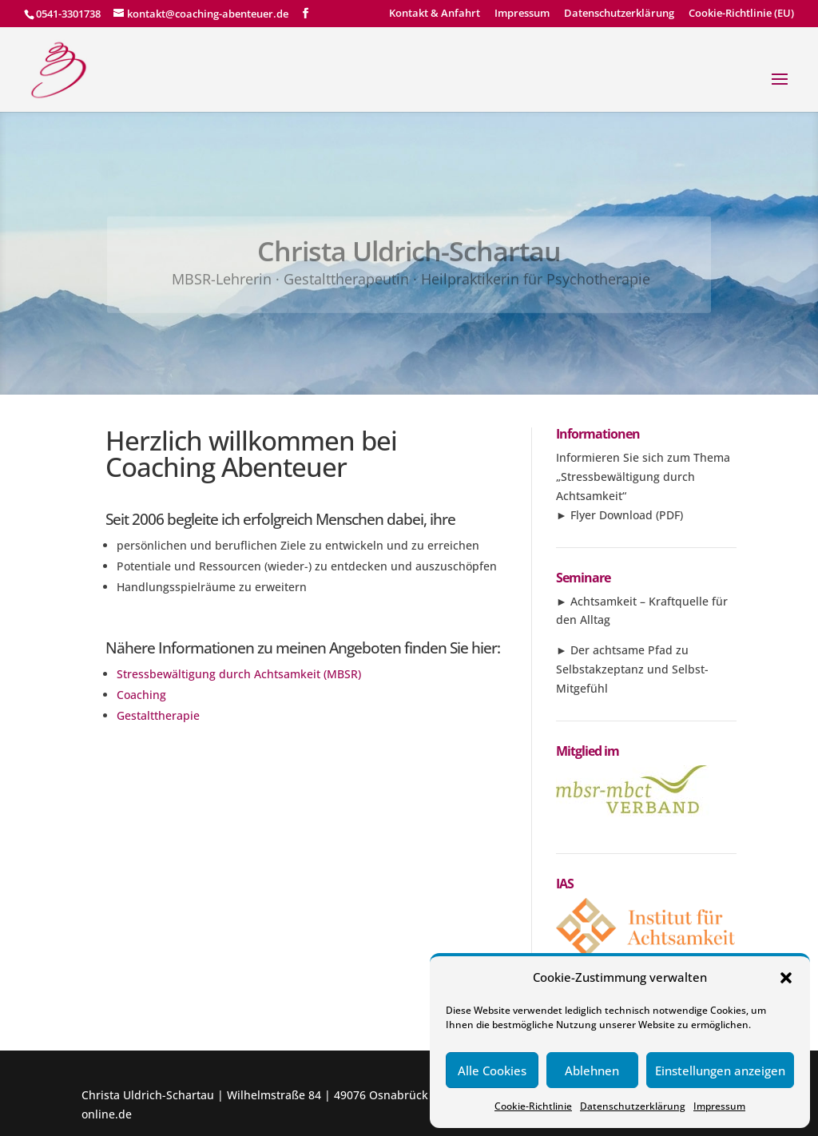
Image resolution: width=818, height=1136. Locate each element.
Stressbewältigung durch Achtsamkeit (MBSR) (239, 673)
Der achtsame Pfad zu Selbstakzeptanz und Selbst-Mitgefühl (632, 669)
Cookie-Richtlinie (533, 1106)
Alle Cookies (492, 1070)
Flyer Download (611, 514)
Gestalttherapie (158, 715)
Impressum (719, 1106)
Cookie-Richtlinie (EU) (741, 14)
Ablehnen (592, 1070)
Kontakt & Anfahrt (434, 14)
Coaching (141, 694)
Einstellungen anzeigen (720, 1070)
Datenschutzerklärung (632, 1106)
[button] (786, 978)
